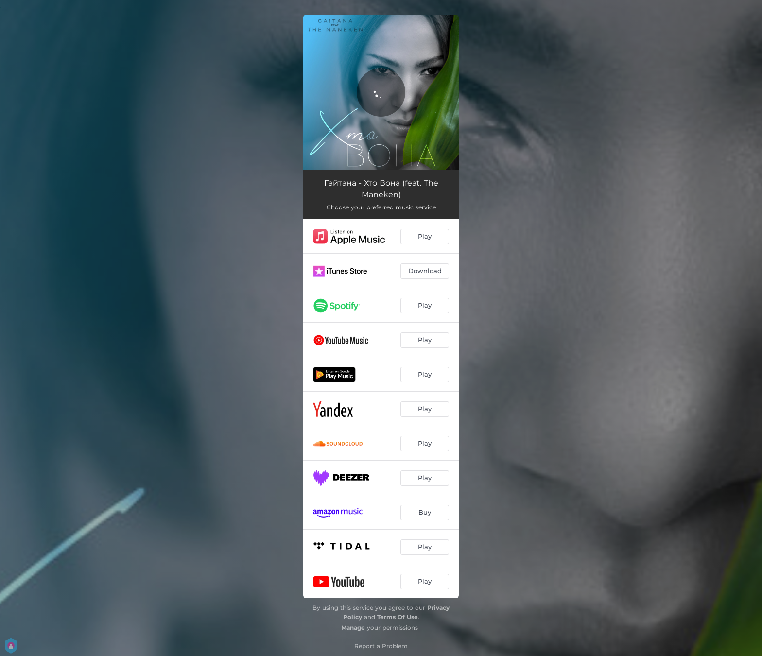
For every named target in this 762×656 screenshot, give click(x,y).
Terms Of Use (397, 617)
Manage (353, 627)
